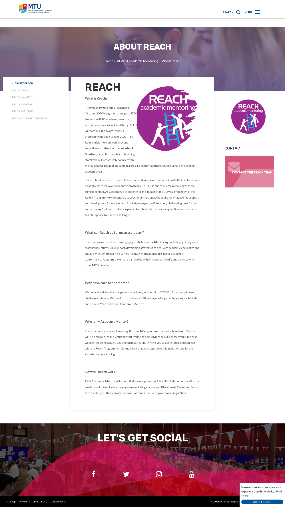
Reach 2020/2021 (22, 104)
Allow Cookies (262, 502)
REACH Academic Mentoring (137, 61)
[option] (142, 59)
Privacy (23, 501)
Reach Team (20, 90)
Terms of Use (39, 501)
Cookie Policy (58, 501)
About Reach (171, 61)
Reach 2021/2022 (22, 111)
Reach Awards (22, 97)
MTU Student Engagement (42, 14)
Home (109, 61)
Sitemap (11, 501)
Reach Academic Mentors (29, 118)
